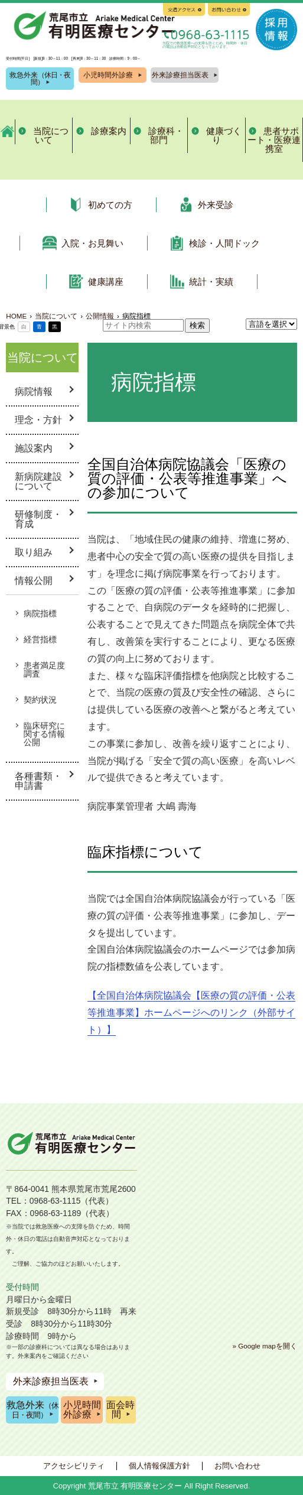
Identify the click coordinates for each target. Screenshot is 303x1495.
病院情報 (34, 391)
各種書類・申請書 (38, 781)
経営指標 (40, 639)
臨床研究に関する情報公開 (44, 734)
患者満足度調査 (44, 669)
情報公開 (34, 581)
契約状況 (40, 699)
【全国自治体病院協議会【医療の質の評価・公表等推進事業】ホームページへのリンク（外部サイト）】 (191, 1012)
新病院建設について (38, 481)
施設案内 (34, 448)
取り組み (34, 552)
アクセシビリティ (74, 1465)
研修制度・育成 (38, 519)
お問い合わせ (237, 1465)
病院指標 (40, 613)
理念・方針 (38, 420)
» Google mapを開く (264, 1346)
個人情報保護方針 (159, 1465)
